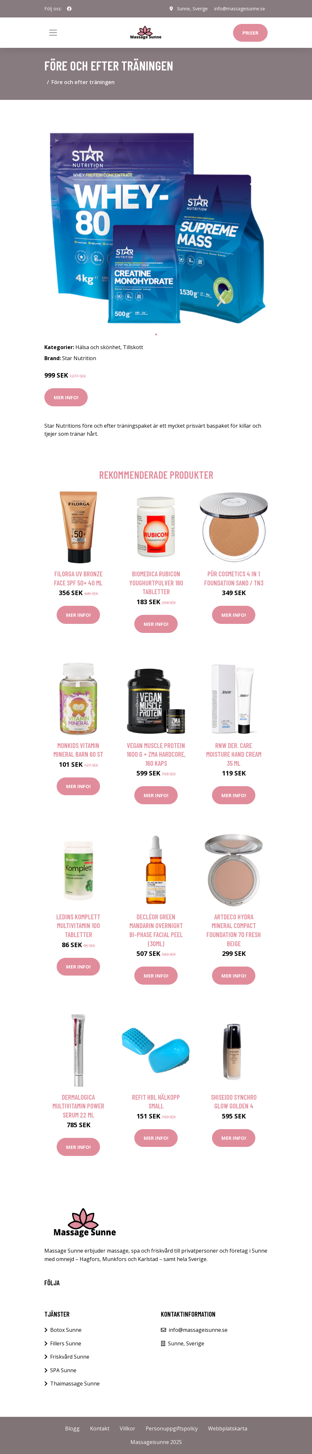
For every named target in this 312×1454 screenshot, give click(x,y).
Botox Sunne (66, 1329)
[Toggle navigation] (53, 33)
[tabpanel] (156, 216)
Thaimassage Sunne (75, 1383)
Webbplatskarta (227, 1428)
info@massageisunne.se (239, 8)
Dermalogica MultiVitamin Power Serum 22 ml (78, 1106)
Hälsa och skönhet (97, 347)
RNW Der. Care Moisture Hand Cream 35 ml (234, 754)
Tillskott (133, 347)
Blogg (72, 1428)
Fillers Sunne (65, 1343)
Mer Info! (66, 397)
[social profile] (69, 9)
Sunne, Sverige (192, 8)
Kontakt (99, 1428)
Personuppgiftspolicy (172, 1428)
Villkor (127, 1428)
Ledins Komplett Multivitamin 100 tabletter (78, 925)
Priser (250, 32)
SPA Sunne (63, 1370)
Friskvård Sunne (69, 1356)
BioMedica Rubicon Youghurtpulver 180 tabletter (156, 582)
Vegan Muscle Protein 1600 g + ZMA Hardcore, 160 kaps (156, 754)
